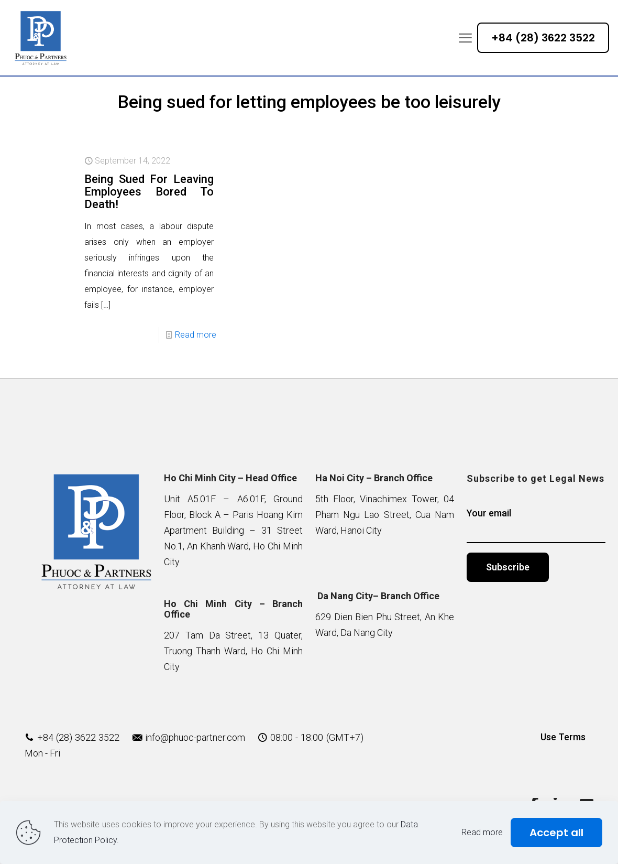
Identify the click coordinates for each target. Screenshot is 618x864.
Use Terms (563, 736)
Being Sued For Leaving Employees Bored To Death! (149, 191)
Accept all (556, 832)
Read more (195, 335)
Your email (536, 525)
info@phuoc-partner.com (195, 737)
